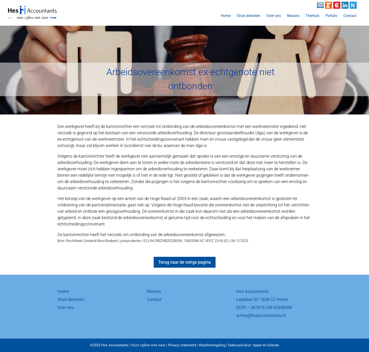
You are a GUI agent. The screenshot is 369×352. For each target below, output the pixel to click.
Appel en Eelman (266, 345)
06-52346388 (279, 307)
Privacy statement (182, 345)
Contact (349, 16)
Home (226, 16)
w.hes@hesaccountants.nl (261, 315)
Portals (331, 16)
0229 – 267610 (250, 307)
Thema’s (312, 16)
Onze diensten (248, 16)
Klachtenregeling (212, 345)
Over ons (273, 16)
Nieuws (293, 16)
